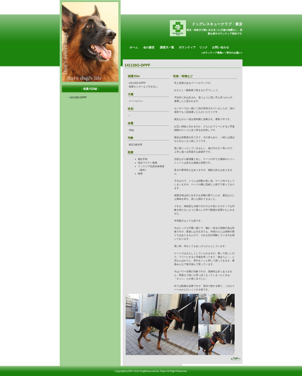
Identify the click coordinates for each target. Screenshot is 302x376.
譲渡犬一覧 (167, 47)
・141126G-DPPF (77, 97)
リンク (203, 47)
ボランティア (187, 47)
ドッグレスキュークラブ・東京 (217, 24)
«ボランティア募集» (212, 52)
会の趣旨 (149, 47)
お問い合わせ (220, 47)
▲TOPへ (235, 358)
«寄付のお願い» (233, 52)
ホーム (134, 47)
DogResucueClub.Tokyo (153, 371)
